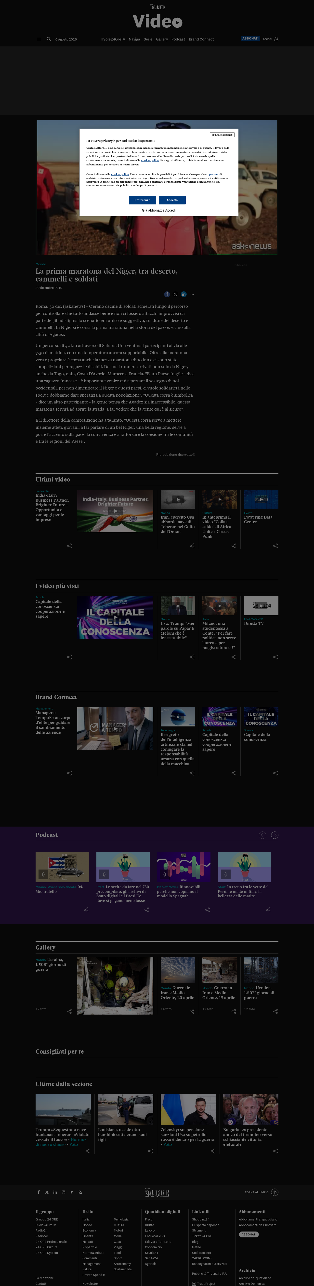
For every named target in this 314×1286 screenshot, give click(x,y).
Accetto (172, 200)
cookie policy (150, 160)
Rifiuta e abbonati (222, 134)
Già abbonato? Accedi (159, 210)
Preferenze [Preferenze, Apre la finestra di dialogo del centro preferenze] (142, 200)
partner (214, 174)
